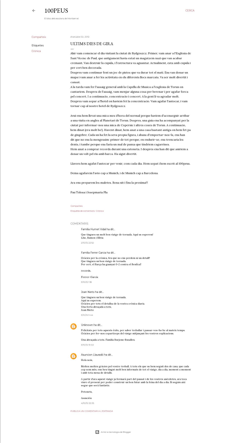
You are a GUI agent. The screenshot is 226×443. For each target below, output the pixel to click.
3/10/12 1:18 (86, 282)
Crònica (36, 51)
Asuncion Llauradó (92, 354)
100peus (56, 10)
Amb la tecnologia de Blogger (113, 432)
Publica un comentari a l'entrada (91, 411)
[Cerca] (189, 10)
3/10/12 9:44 (87, 315)
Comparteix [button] (39, 37)
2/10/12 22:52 (87, 242)
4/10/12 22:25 (87, 403)
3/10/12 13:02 (87, 344)
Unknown (87, 325)
